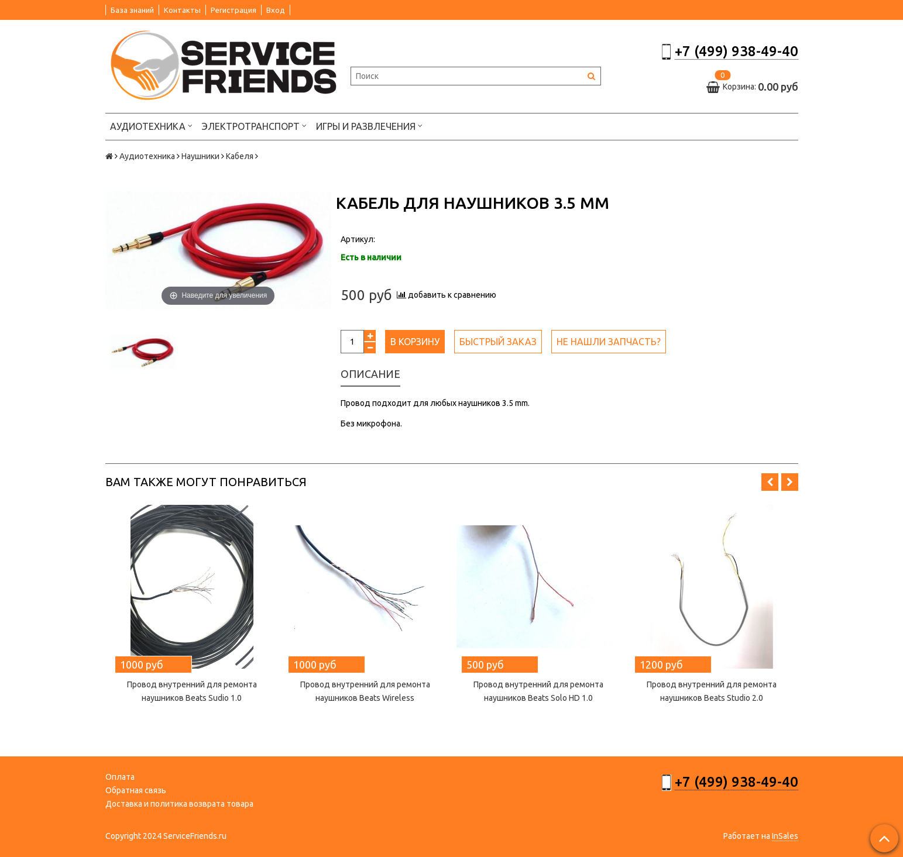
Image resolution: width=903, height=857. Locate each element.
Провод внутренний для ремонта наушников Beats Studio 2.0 (712, 691)
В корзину (415, 341)
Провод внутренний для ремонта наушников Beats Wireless (365, 691)
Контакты (182, 10)
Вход (275, 10)
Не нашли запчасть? (609, 341)
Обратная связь (135, 790)
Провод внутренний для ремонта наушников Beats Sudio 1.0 (192, 691)
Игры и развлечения (369, 125)
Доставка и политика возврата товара (179, 803)
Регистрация (233, 10)
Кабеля (239, 156)
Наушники (200, 156)
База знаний (132, 10)
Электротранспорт (254, 125)
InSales (785, 836)
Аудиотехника (151, 125)
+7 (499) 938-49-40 (736, 51)
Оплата (120, 777)
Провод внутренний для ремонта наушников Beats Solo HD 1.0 (538, 691)
